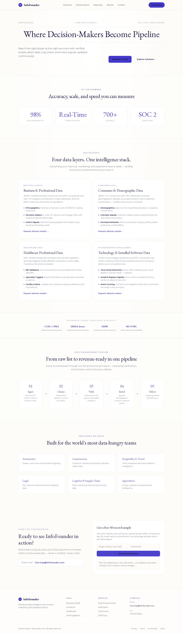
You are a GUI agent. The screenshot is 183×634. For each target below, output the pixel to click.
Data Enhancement (107, 603)
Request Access (120, 59)
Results (110, 5)
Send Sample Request (128, 556)
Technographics (73, 615)
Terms (142, 629)
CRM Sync (102, 615)
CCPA (162, 629)
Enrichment (103, 611)
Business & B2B (73, 603)
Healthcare (71, 611)
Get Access (156, 5)
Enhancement (82, 5)
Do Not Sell (152, 629)
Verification (103, 607)
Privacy (134, 629)
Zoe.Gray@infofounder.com (49, 565)
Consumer (70, 607)
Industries (98, 5)
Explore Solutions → (146, 59)
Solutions (67, 5)
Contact (121, 5)
